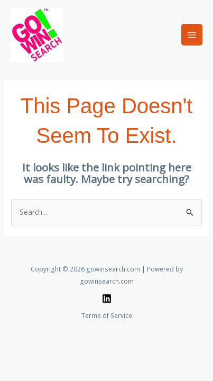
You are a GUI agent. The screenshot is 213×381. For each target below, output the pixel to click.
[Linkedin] (107, 298)
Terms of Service (106, 315)
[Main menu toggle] (192, 35)
